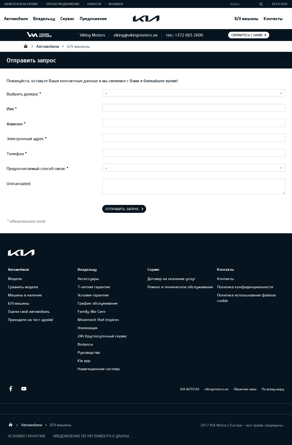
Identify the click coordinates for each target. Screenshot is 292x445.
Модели (15, 278)
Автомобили (16, 18)
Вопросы (85, 344)
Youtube (23, 388)
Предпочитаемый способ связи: (36, 168)
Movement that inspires (98, 319)
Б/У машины (246, 18)
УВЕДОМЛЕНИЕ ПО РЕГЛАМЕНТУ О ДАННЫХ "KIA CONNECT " (93, 436)
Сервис (67, 18)
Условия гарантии (93, 295)
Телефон (15, 153)
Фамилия (15, 123)
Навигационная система (99, 368)
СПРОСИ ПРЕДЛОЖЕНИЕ (63, 4)
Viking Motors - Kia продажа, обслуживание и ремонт (25, 46)
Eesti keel (280, 4)
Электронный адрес (25, 138)
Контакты (273, 18)
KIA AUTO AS (189, 389)
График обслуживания (98, 303)
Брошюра (116, 4)
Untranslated (18, 183)
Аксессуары (88, 278)
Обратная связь (245, 389)
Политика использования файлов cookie (246, 298)
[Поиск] (261, 4)
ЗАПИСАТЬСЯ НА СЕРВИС (21, 4)
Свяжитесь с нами (246, 35)
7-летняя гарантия (94, 287)
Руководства (89, 352)
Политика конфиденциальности (245, 287)
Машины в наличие (25, 295)
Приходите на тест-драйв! (30, 319)
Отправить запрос (122, 209)
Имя (10, 108)
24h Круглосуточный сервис (102, 336)
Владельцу (44, 18)
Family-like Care (91, 311)
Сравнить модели (23, 287)
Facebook (10, 388)
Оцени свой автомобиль (29, 311)
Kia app (84, 360)
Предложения (93, 18)
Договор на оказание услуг (171, 278)
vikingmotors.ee (216, 389)
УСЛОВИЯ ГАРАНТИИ (26, 436)
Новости (94, 4)
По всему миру (273, 389)
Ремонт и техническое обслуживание (180, 287)
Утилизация (87, 327)
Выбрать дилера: (22, 93)
